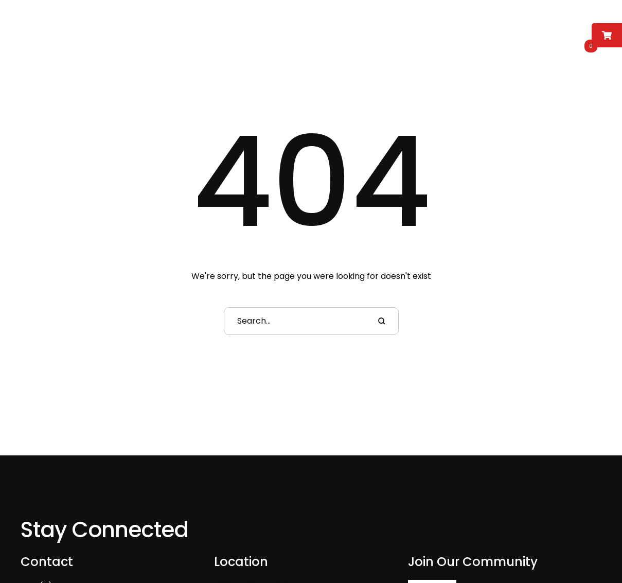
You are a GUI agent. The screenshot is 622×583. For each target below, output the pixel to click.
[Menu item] (115, 32)
